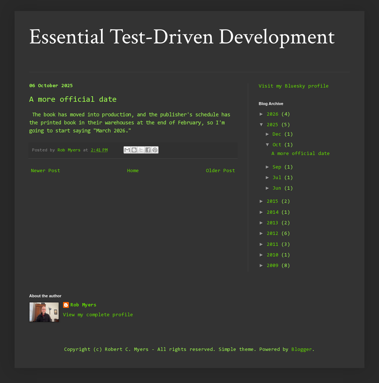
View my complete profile (98, 315)
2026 (274, 114)
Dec (278, 134)
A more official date (300, 153)
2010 (274, 255)
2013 (274, 223)
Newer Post (45, 171)
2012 (274, 233)
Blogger (302, 349)
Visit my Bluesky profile (294, 86)
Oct (278, 145)
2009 (274, 265)
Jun (278, 188)
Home (133, 171)
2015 (274, 201)
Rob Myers (83, 305)
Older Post (220, 171)
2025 (274, 125)
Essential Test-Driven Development (182, 37)
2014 (274, 212)
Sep (278, 167)
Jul (278, 178)
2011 (274, 244)
